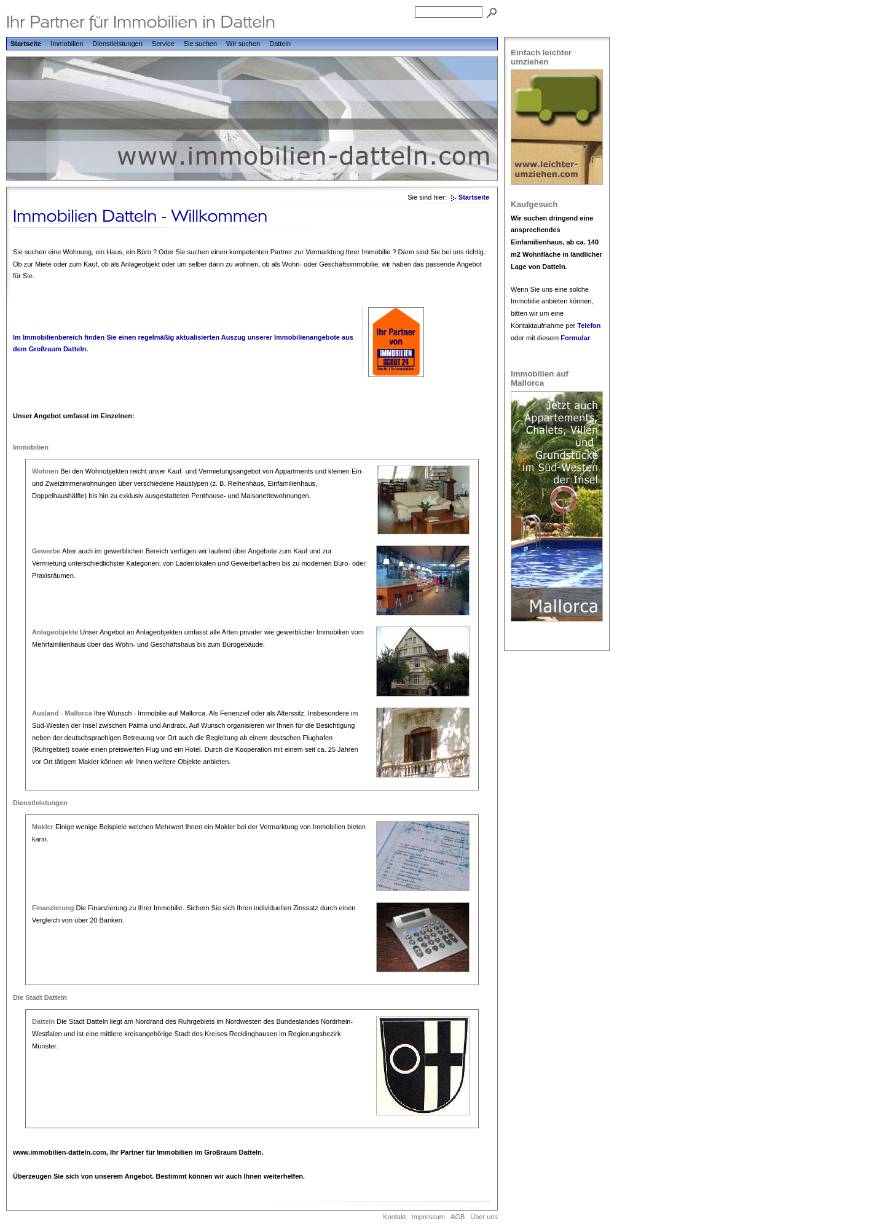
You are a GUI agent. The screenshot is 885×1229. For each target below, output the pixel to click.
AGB (457, 1216)
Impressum (428, 1216)
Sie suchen (200, 43)
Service (163, 43)
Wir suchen (243, 43)
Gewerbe (46, 551)
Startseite (25, 43)
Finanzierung (53, 907)
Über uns (484, 1216)
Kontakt (394, 1216)
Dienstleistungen (117, 43)
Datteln (280, 43)
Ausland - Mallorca (62, 713)
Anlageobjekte (55, 632)
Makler (42, 826)
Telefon (588, 325)
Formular (575, 337)
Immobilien (66, 43)
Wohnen (45, 471)
